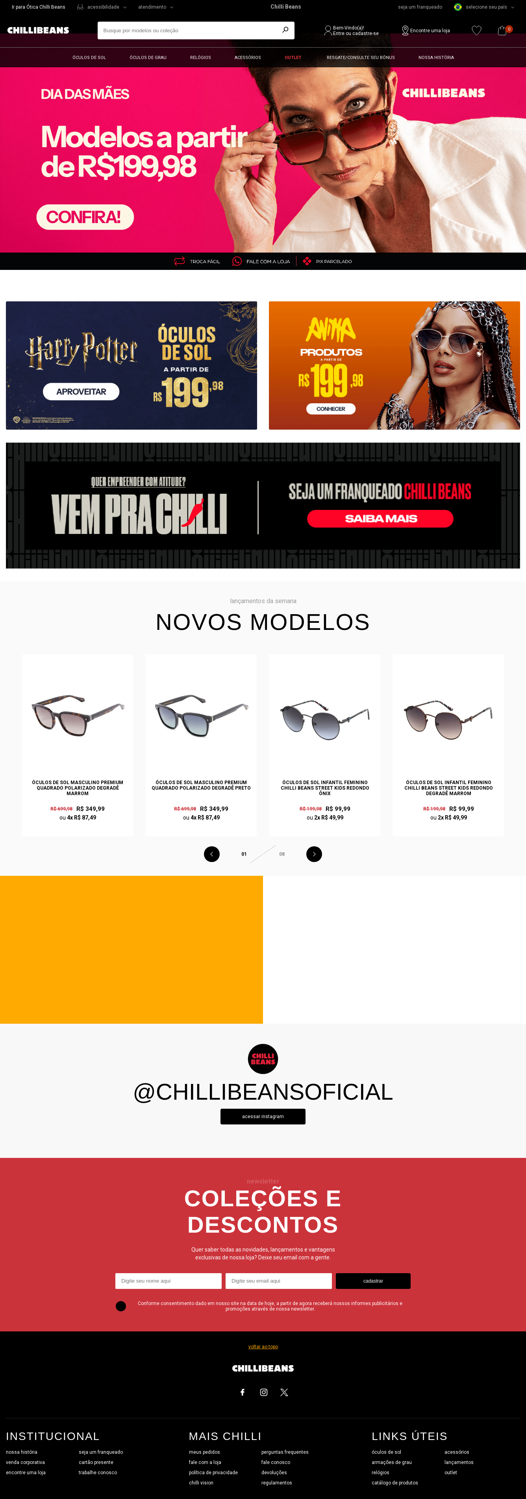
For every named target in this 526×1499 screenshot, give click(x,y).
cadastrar (373, 1281)
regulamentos (276, 1483)
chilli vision (201, 1483)
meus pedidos (204, 1452)
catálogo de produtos (395, 1483)
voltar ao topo (263, 1346)
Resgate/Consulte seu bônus (361, 57)
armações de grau (392, 1462)
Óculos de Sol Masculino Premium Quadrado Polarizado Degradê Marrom (77, 788)
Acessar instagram (263, 1116)
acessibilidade (103, 7)
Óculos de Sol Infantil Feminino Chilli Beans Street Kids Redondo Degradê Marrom (448, 788)
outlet (451, 1472)
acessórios (457, 1452)
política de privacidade (213, 1472)
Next (314, 854)
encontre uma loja (26, 1472)
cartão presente (96, 1462)
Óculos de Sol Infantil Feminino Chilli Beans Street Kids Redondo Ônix (325, 788)
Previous (212, 854)
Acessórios (248, 57)
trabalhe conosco (98, 1472)
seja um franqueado (420, 7)
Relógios (200, 57)
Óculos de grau (148, 57)
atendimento (152, 7)
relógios (380, 1472)
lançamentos (459, 1462)
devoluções (274, 1472)
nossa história (21, 1452)
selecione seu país (480, 7)
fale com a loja (205, 1462)
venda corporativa (25, 1462)
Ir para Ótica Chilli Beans (38, 7)
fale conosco (275, 1462)
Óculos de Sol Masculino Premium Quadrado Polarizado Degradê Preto (201, 785)
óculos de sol (386, 1452)
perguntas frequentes (285, 1452)
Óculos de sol (89, 57)
